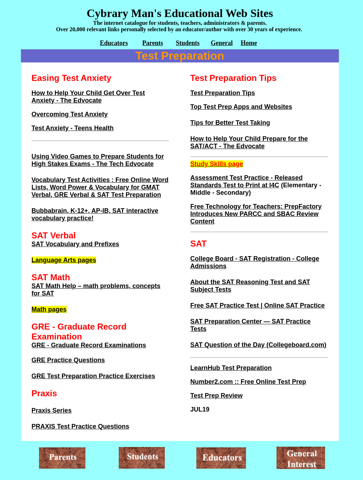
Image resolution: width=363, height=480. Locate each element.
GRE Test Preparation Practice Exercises (93, 376)
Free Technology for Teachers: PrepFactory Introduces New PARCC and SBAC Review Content (256, 214)
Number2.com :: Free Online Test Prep (248, 381)
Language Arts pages (64, 260)
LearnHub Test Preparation (231, 367)
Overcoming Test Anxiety (70, 114)
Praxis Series (52, 410)
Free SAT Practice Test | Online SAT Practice (257, 305)
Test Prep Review (216, 395)
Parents (152, 42)
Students (188, 42)
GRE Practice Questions (68, 360)
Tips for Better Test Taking (230, 122)
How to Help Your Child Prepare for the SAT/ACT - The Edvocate (249, 142)
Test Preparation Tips (222, 92)
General (222, 42)
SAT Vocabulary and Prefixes (75, 244)
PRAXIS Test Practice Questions (80, 426)
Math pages (49, 309)
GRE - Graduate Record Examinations (89, 345)
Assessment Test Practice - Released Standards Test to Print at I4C (246, 181)
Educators (114, 42)
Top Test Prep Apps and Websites (241, 106)
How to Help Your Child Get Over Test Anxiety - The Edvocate (88, 96)
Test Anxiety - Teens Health (73, 128)
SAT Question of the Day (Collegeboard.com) (258, 344)
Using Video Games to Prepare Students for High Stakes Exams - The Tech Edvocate (98, 160)
